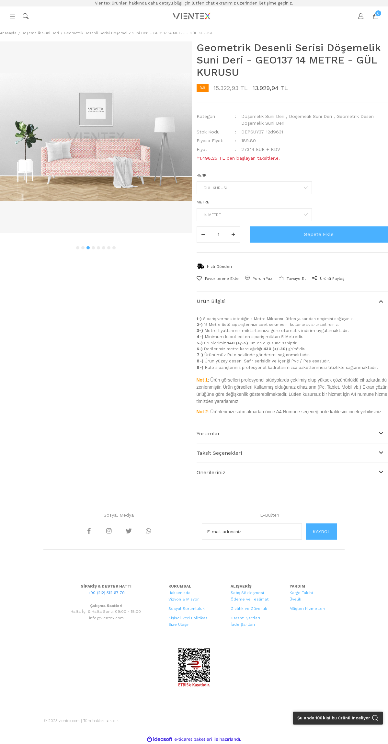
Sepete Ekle (319, 234)
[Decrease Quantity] (203, 234)
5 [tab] (98, 247)
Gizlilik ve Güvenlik (249, 608)
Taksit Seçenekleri (219, 453)
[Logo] (192, 16)
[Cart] (372, 16)
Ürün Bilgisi (211, 301)
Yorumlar (208, 433)
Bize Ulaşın (178, 624)
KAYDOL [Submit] (321, 531)
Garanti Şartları (245, 618)
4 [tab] (93, 247)
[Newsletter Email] (252, 531)
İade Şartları (243, 624)
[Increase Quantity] (233, 234)
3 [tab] (88, 247)
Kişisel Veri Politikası (188, 618)
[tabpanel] (96, 137)
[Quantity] (218, 234)
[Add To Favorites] (218, 278)
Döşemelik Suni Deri (262, 116)
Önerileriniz (211, 472)
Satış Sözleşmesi (247, 592)
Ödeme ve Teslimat (249, 599)
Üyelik (295, 599)
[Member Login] (357, 16)
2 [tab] (83, 247)
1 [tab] (77, 247)
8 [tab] (114, 247)
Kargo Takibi (301, 592)
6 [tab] (103, 247)
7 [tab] (108, 247)
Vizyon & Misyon (184, 599)
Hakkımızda (179, 592)
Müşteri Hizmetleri (307, 608)
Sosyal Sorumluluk (186, 608)
